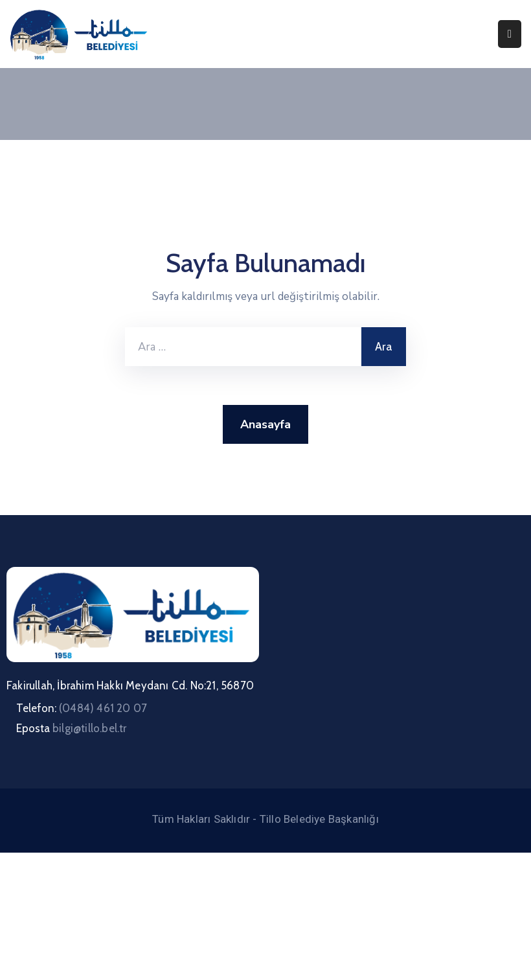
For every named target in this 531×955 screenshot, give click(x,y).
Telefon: (81, 708)
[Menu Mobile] (509, 34)
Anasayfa (265, 424)
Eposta (71, 728)
